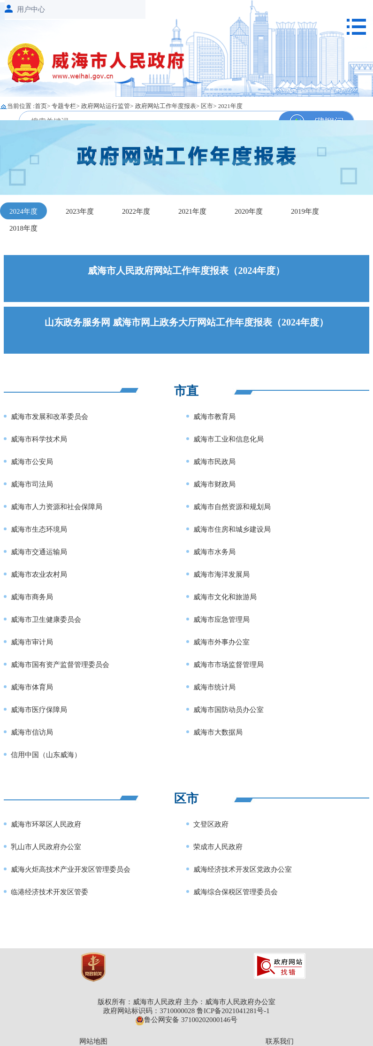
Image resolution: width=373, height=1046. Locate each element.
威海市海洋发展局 (221, 574)
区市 (207, 105)
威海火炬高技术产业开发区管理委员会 (70, 869)
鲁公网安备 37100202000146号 (186, 1019)
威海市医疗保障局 (39, 709)
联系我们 (280, 1041)
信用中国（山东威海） (46, 755)
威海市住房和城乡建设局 (232, 529)
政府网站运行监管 (105, 105)
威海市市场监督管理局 (228, 664)
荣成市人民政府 (218, 847)
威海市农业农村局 (39, 574)
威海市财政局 (214, 484)
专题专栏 (64, 105)
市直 (186, 391)
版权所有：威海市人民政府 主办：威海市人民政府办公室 (186, 1002)
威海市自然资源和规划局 (232, 507)
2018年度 (23, 228)
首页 (41, 105)
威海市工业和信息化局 (228, 439)
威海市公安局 (32, 461)
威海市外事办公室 (221, 642)
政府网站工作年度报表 (165, 105)
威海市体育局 (32, 687)
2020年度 (249, 211)
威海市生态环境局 (39, 529)
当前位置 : (21, 105)
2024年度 (23, 211)
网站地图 (93, 1041)
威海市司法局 (32, 484)
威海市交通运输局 (39, 552)
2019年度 (305, 211)
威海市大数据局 (218, 732)
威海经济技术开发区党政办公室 (242, 869)
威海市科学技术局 (39, 439)
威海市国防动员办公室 (228, 709)
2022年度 (136, 211)
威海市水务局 (214, 552)
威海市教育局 (214, 416)
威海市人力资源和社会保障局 (56, 507)
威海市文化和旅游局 (225, 597)
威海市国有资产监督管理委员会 (60, 664)
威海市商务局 (32, 597)
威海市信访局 (32, 732)
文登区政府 (210, 824)
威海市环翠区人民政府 (46, 824)
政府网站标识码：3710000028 (149, 1011)
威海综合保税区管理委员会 (235, 892)
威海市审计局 (32, 642)
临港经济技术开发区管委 (49, 892)
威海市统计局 (214, 687)
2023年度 (80, 211)
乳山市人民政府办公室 (46, 847)
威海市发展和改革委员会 (49, 416)
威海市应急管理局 (221, 619)
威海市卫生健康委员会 (46, 619)
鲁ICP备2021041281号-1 (233, 1011)
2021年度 (230, 105)
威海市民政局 (214, 461)
